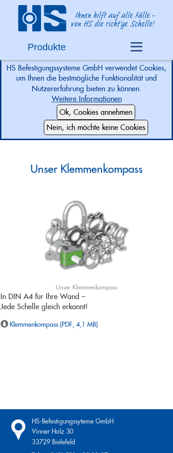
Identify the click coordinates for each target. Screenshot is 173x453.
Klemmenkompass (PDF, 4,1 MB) (54, 324)
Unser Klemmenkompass (86, 169)
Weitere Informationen (87, 99)
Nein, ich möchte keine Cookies (96, 127)
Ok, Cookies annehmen (96, 112)
